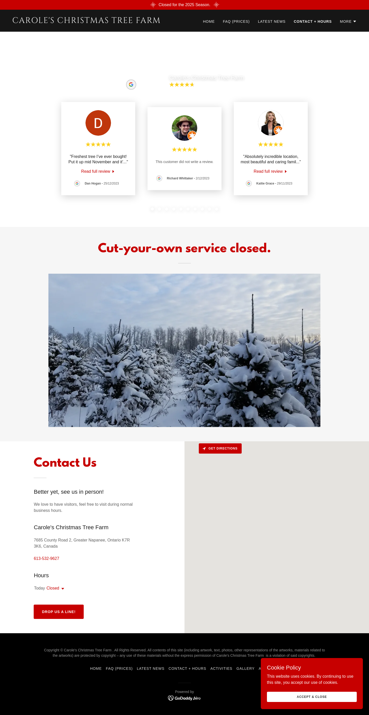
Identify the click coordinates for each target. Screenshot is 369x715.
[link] (96, 21)
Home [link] (209, 21)
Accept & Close (312, 696)
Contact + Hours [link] (313, 21)
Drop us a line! (59, 612)
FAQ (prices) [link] (236, 21)
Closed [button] (52, 588)
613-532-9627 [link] (46, 558)
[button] (348, 21)
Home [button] (96, 668)
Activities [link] (221, 668)
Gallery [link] (246, 668)
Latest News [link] (272, 21)
